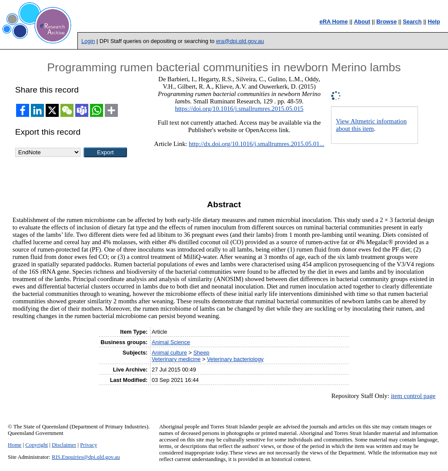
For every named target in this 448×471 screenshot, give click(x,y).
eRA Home (333, 21)
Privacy (88, 445)
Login (88, 41)
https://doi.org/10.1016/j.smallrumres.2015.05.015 (239, 108)
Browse (386, 21)
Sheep (201, 352)
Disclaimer (64, 445)
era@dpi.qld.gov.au (240, 41)
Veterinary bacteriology (235, 359)
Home (14, 445)
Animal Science (171, 342)
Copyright (36, 445)
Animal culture (169, 352)
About (362, 21)
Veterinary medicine (176, 359)
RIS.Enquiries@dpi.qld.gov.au (86, 457)
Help (434, 21)
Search (412, 21)
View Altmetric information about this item (371, 125)
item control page (413, 395)
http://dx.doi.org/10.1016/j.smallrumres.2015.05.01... (256, 143)
